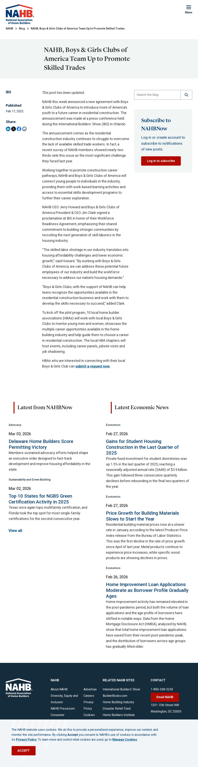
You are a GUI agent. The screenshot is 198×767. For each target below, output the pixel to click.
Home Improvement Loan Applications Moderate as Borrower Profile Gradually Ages (147, 590)
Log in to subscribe (161, 161)
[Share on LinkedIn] (8, 128)
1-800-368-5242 (162, 689)
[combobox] (157, 94)
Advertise (90, 689)
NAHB (9, 28)
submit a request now (92, 366)
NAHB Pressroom (63, 708)
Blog (22, 28)
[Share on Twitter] (13, 128)
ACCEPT (23, 750)
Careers (89, 696)
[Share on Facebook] (19, 128)
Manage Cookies (124, 739)
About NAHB (59, 689)
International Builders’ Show (121, 689)
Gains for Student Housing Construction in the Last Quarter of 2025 (142, 447)
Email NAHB (164, 697)
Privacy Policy (26, 739)
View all (15, 530)
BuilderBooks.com (115, 696)
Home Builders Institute (119, 715)
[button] (186, 95)
